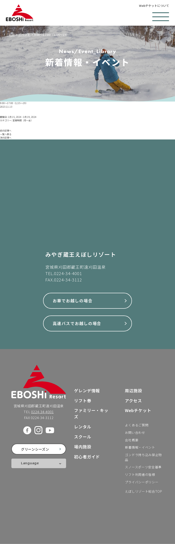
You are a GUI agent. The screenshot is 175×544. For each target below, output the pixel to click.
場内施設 (82, 447)
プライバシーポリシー (141, 482)
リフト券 (82, 400)
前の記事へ (5, 130)
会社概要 (131, 440)
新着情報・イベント (140, 447)
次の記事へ (5, 137)
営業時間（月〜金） (23, 120)
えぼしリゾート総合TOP (143, 491)
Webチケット (138, 410)
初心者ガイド (87, 457)
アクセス (133, 400)
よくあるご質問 (136, 425)
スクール (82, 437)
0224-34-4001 (68, 273)
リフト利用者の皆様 (140, 474)
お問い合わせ (135, 432)
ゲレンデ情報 (87, 390)
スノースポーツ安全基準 (143, 467)
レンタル (82, 427)
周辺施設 (133, 390)
